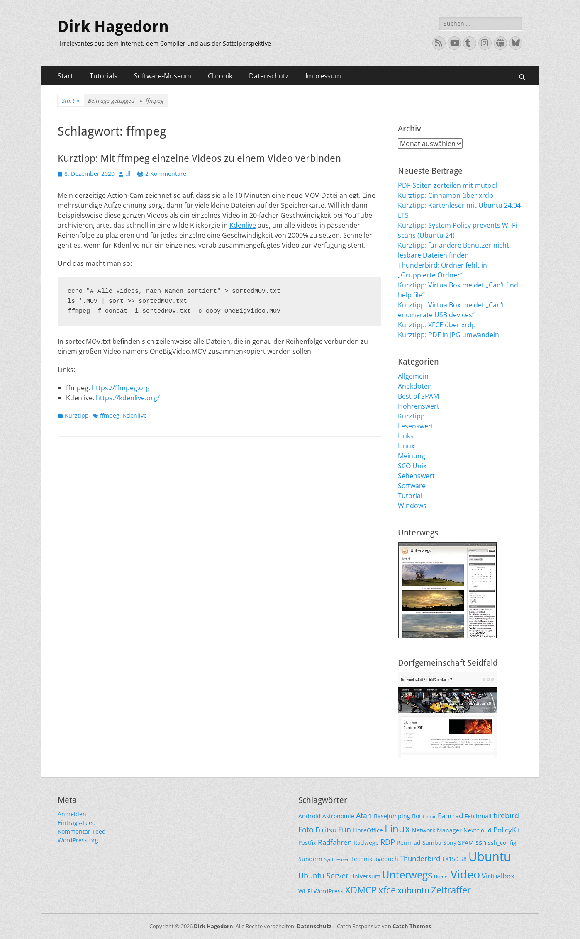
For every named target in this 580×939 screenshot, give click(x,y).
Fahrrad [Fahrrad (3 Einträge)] (450, 815)
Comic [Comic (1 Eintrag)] (429, 817)
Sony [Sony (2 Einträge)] (449, 843)
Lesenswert (416, 426)
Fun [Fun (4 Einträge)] (344, 829)
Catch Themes (411, 926)
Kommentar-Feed (82, 831)
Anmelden (72, 814)
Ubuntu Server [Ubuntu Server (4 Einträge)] (323, 875)
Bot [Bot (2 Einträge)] (416, 816)
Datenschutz (269, 75)
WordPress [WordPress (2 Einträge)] (329, 891)
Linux (406, 445)
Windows (412, 505)
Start (65, 75)
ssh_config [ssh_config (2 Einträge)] (502, 843)
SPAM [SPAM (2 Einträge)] (466, 843)
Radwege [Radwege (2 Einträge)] (366, 843)
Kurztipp (77, 415)
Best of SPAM (418, 396)
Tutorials (103, 75)
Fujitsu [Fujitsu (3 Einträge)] (325, 829)
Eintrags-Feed (77, 823)
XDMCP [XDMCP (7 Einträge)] (361, 889)
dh (129, 174)
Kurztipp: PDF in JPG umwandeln (448, 334)
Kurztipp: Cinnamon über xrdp (445, 195)
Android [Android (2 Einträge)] (309, 816)
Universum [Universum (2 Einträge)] (365, 876)
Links (406, 435)
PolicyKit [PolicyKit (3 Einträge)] (506, 829)
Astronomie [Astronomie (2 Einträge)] (338, 816)
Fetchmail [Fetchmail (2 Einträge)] (478, 816)
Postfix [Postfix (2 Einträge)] (307, 843)
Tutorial (410, 495)
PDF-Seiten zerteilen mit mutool (447, 185)
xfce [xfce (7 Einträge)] (387, 889)
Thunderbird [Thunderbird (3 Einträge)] (420, 858)
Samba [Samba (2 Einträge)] (431, 843)
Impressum (323, 75)
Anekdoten (415, 386)
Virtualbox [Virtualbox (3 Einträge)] (498, 876)
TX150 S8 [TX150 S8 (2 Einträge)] (454, 859)
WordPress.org (78, 840)
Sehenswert (416, 475)
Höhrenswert (418, 406)
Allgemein (413, 376)
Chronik (220, 75)
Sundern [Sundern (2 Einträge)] (310, 859)
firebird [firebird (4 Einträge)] (506, 815)
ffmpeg (109, 415)
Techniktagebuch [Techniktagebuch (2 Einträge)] (374, 859)
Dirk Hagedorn (113, 26)
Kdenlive (242, 225)
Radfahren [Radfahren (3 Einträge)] (335, 842)
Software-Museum (162, 75)
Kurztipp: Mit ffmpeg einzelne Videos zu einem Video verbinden (199, 158)
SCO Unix (412, 465)
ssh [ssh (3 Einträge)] (480, 842)
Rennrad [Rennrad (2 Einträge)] (409, 843)
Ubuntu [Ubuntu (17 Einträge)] (489, 856)
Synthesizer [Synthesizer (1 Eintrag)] (336, 859)
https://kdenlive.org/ (128, 397)
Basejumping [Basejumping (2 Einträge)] (392, 816)
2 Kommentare (165, 174)
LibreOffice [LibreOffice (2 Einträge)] (368, 830)
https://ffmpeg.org (121, 387)
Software (412, 485)
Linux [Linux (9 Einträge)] (397, 828)
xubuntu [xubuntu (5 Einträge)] (413, 890)
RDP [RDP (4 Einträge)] (387, 842)
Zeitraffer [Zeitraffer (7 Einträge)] (451, 889)
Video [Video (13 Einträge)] (465, 874)
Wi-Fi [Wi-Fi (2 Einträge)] (305, 891)
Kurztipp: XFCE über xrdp (437, 324)
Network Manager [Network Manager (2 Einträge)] (437, 830)
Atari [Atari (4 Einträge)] (364, 815)
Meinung (411, 455)
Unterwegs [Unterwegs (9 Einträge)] (407, 874)
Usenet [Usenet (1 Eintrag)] (441, 877)
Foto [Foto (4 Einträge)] (306, 829)
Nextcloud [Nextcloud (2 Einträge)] (477, 830)
